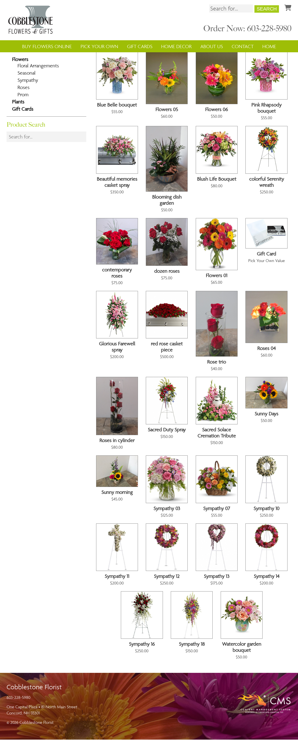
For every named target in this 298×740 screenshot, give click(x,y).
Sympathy (28, 80)
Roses (24, 88)
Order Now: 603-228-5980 (247, 29)
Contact (243, 46)
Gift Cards (139, 46)
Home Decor (176, 46)
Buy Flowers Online (47, 46)
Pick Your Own (99, 46)
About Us (211, 46)
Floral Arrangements (38, 66)
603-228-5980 (18, 697)
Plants (18, 102)
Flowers (20, 60)
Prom (23, 95)
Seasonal (26, 73)
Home (269, 46)
